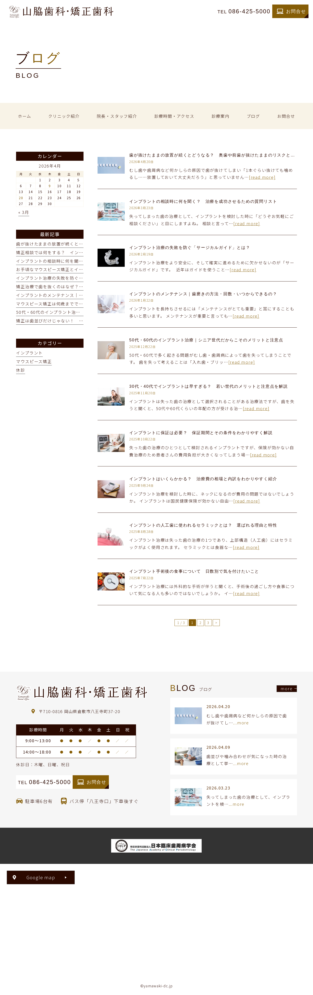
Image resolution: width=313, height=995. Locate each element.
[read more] (262, 177)
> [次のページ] (216, 622)
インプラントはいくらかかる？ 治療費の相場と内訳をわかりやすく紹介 (203, 479)
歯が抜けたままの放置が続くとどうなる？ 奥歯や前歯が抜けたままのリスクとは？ (214, 155)
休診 (20, 370)
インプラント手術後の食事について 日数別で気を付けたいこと (194, 571)
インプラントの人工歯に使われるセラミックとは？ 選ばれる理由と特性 (203, 525)
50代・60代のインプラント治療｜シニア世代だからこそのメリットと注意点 (206, 340)
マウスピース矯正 (34, 361)
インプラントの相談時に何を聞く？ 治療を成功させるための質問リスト (203, 201)
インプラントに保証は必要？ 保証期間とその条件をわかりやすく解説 (201, 432)
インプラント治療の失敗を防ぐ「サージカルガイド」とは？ (189, 247)
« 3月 (23, 212)
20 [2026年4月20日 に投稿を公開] (21, 198)
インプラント (29, 353)
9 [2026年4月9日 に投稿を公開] (50, 186)
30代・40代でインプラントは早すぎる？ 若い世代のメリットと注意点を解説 (208, 386)
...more (241, 723)
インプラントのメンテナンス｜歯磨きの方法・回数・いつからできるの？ (203, 294)
